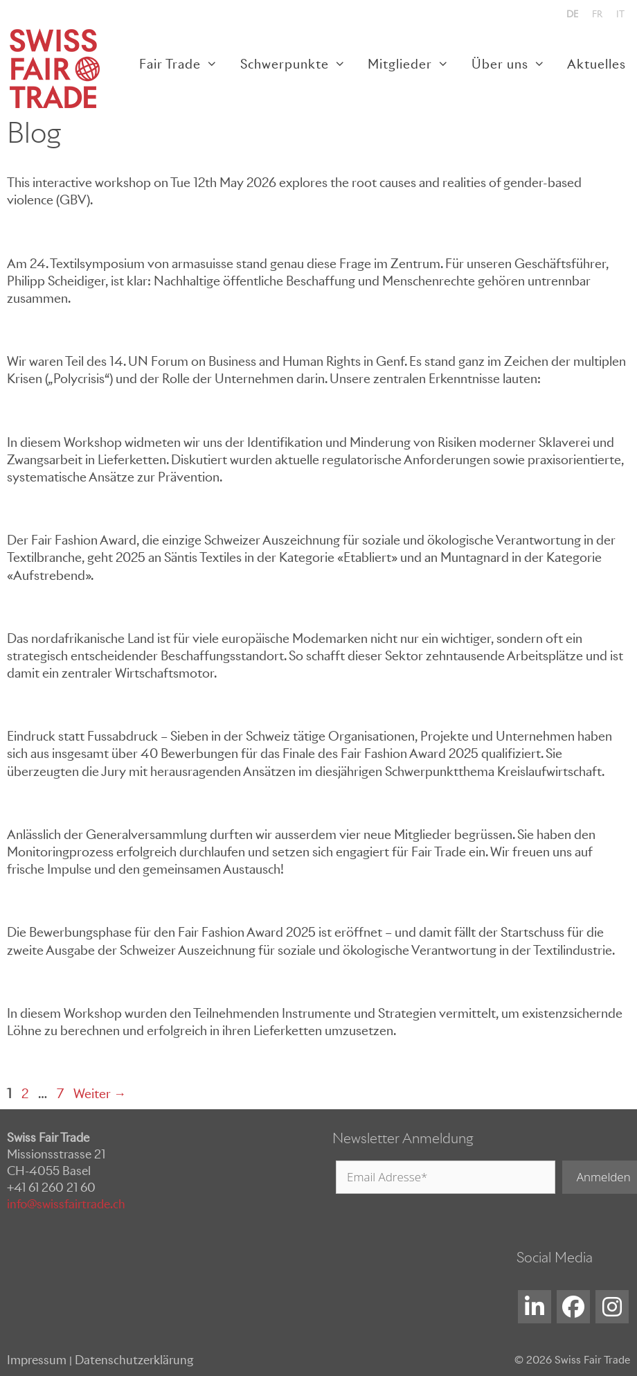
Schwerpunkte (298, 64)
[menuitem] (572, 14)
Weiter (99, 1094)
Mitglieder (414, 64)
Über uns (514, 64)
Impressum (36, 1360)
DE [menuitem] (572, 14)
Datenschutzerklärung (134, 1360)
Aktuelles (596, 64)
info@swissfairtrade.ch (66, 1204)
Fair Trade (183, 64)
